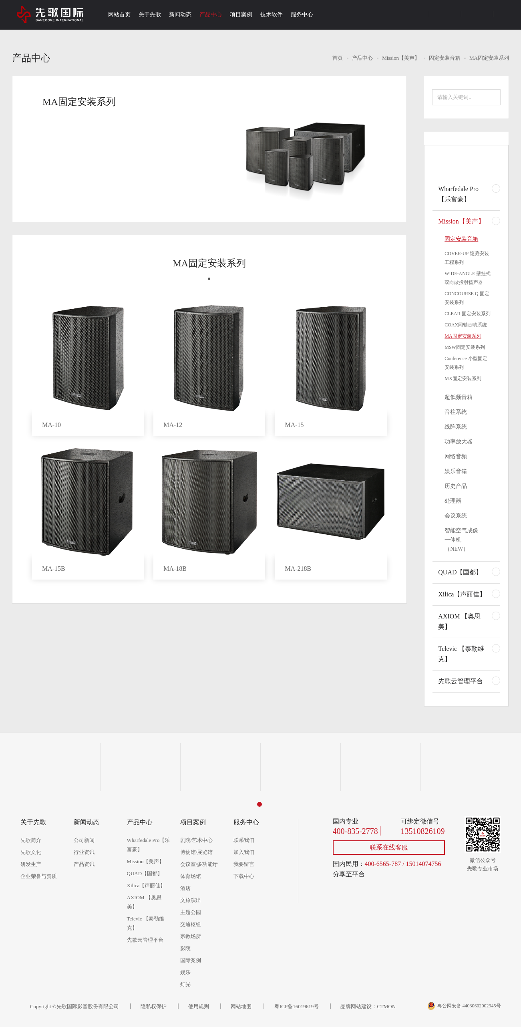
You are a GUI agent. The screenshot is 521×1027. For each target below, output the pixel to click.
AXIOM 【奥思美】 (459, 621)
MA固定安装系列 (489, 58)
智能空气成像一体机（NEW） (461, 540)
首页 (337, 58)
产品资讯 (84, 864)
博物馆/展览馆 (196, 852)
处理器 (453, 501)
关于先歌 (150, 15)
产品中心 (210, 15)
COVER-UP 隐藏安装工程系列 (467, 258)
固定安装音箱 (444, 58)
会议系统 (456, 516)
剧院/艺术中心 (196, 840)
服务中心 (302, 15)
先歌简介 (30, 840)
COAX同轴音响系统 (466, 325)
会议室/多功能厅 (199, 864)
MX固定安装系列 (463, 378)
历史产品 (456, 486)
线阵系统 (456, 427)
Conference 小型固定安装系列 (466, 363)
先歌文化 (30, 852)
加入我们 (243, 852)
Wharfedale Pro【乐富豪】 (458, 194)
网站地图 (241, 1006)
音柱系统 (456, 412)
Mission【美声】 (401, 58)
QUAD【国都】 (460, 572)
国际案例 (190, 960)
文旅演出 (190, 900)
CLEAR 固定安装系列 (467, 313)
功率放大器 (459, 442)
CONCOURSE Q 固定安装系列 (467, 298)
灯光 (185, 984)
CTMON (386, 1006)
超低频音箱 (459, 397)
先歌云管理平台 (460, 681)
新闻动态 (180, 15)
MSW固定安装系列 (465, 347)
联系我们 (243, 840)
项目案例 (241, 15)
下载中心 (243, 876)
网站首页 (119, 15)
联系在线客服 (389, 847)
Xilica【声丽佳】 (462, 594)
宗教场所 (190, 936)
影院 (185, 948)
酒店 (185, 888)
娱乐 (185, 972)
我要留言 (243, 864)
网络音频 (456, 456)
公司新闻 (84, 840)
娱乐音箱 (456, 471)
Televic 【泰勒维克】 (461, 654)
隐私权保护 (154, 1006)
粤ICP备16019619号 (296, 1006)
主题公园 (190, 912)
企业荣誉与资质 (38, 876)
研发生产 (30, 864)
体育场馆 (190, 876)
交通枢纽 (190, 924)
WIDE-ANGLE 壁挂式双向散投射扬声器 (468, 278)
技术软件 (271, 15)
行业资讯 (84, 852)
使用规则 (198, 1006)
